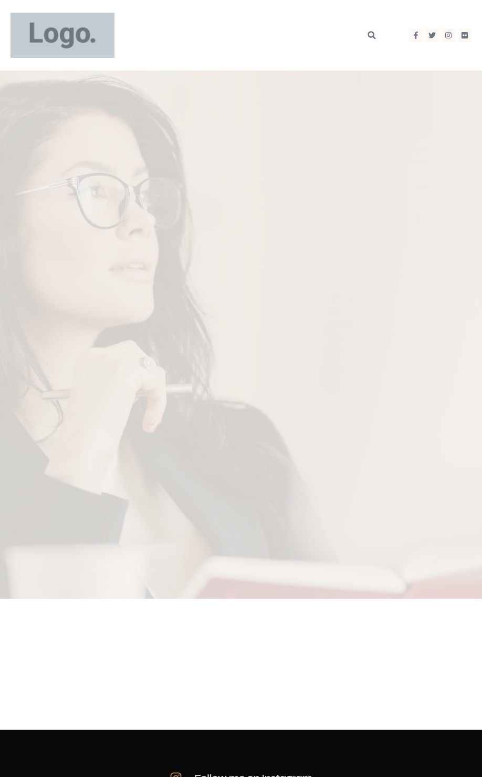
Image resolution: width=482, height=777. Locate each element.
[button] (371, 34)
